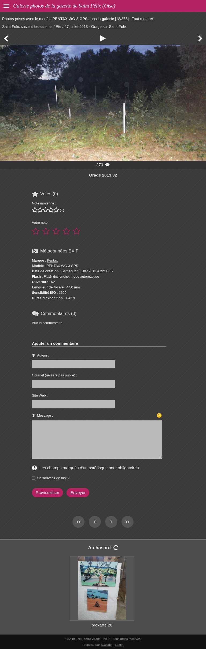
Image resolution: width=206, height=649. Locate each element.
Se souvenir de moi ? (53, 478)
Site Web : (40, 395)
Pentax (52, 260)
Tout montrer (142, 19)
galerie (108, 19)
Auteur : (43, 355)
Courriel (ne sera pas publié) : (54, 375)
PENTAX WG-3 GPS (62, 266)
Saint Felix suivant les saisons (27, 26)
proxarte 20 (101, 625)
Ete (58, 26)
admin (119, 644)
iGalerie (106, 644)
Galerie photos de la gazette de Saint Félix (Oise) (64, 6)
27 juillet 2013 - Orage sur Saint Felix (95, 26)
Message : (45, 415)
